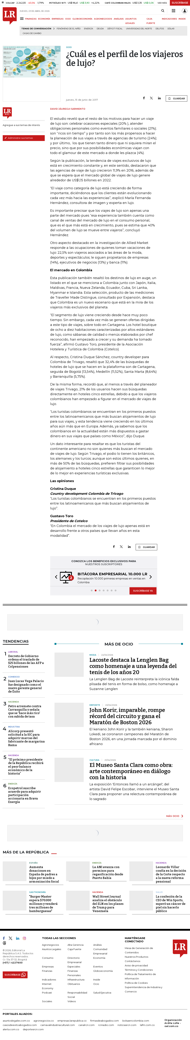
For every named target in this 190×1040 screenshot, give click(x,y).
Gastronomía (37, 892)
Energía (88, 29)
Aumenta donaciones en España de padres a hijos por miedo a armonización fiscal (44, 874)
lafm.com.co (147, 1024)
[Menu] (22, 18)
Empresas (48, 966)
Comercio (14, 677)
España (33, 862)
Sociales (47, 1001)
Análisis (97, 944)
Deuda (100, 29)
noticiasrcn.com (127, 1024)
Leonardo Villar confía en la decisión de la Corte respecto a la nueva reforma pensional (171, 874)
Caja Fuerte (74, 949)
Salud (159, 892)
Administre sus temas (19, 137)
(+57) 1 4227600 (12, 962)
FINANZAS (31, 19)
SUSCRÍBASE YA (143, 590)
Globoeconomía (103, 970)
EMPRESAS (58, 19)
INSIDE (182, 19)
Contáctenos (132, 960)
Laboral (13, 652)
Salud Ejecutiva (102, 992)
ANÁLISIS (119, 19)
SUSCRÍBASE (180, 2)
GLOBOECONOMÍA (82, 19)
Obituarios (74, 983)
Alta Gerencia (75, 944)
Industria (14, 726)
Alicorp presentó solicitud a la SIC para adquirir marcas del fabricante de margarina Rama (26, 738)
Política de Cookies (136, 982)
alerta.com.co (11, 1029)
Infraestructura (76, 979)
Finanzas (47, 970)
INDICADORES (169, 19)
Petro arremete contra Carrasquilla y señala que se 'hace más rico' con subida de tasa (24, 711)
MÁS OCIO (172, 816)
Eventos (98, 966)
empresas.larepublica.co (72, 1020)
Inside (96, 979)
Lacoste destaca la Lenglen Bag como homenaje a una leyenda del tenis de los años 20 (133, 666)
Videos (72, 1001)
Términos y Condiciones (139, 969)
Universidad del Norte (139, 29)
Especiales (74, 966)
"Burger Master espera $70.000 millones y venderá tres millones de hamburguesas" (43, 904)
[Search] (162, 11)
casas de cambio (32, 33)
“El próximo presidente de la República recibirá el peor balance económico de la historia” (25, 766)
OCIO (68, 19)
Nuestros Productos (136, 956)
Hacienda (13, 702)
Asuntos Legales (51, 949)
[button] (55, 577)
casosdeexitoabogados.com (20, 1024)
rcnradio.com (106, 1024)
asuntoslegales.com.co (16, 1020)
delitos (160, 29)
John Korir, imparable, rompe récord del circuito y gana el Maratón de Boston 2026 (127, 716)
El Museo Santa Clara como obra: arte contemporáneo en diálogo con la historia (131, 771)
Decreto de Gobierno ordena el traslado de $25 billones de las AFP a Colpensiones (26, 661)
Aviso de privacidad (136, 965)
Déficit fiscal (114, 29)
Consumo (47, 957)
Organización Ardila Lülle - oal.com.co (173, 1022)
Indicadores (49, 979)
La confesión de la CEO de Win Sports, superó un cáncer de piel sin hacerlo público (170, 904)
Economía (99, 957)
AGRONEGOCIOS (103, 19)
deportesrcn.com (33, 1029)
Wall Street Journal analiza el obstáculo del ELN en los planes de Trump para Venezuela (108, 904)
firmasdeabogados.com (104, 1020)
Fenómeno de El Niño (68, 29)
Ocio (96, 983)
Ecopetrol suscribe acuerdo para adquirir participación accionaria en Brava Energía (24, 795)
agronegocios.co (44, 1020)
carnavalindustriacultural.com (57, 1024)
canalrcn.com (86, 1024)
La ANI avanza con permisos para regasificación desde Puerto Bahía (107, 872)
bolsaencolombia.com (135, 1020)
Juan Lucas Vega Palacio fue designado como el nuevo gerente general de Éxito (26, 686)
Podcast (47, 992)
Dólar (171, 29)
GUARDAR (176, 98)
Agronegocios (50, 944)
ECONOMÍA (44, 19)
